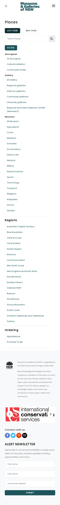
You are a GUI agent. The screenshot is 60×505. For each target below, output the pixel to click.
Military (10, 165)
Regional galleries (16, 85)
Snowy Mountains (16, 304)
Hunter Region (14, 248)
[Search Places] (27, 39)
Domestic (12, 143)
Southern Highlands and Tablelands (25, 315)
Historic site (13, 154)
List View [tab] (12, 30)
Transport (12, 188)
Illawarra (11, 254)
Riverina (11, 293)
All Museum (13, 121)
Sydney (11, 321)
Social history (14, 149)
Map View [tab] (31, 30)
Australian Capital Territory (20, 226)
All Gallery (12, 79)
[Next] (50, 414)
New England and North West (22, 271)
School (10, 204)
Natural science (15, 171)
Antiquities (12, 199)
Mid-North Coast (15, 265)
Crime (10, 132)
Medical (11, 160)
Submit (30, 492)
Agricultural (13, 126)
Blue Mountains (15, 232)
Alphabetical (13, 336)
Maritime (11, 138)
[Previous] (9, 414)
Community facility (16, 69)
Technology (13, 182)
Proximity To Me (15, 341)
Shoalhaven (13, 299)
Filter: (11, 47)
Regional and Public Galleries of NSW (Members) (26, 109)
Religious (11, 193)
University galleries (16, 102)
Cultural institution (16, 64)
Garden (11, 210)
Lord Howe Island (16, 260)
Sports (10, 177)
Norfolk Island (14, 276)
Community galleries (17, 96)
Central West (13, 243)
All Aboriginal (13, 58)
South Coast (13, 310)
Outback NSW (14, 287)
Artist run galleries (16, 91)
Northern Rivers (15, 282)
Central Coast (14, 237)
